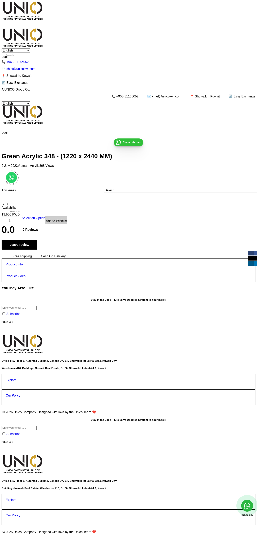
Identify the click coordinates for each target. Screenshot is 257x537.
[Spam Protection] (3, 313)
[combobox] (179, 190)
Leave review (19, 244)
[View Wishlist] (56, 220)
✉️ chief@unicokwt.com (18, 69)
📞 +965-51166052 (15, 62)
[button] (11, 177)
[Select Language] (16, 50)
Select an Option (33, 218)
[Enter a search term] (130, 55)
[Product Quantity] (10, 221)
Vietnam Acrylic (28, 165)
